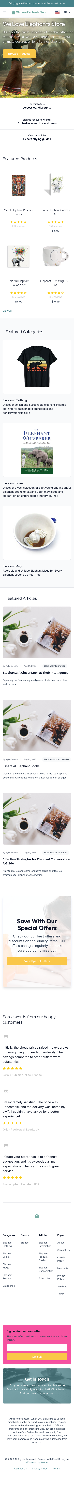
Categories (9, 1285)
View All (7, 310)
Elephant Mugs (13, 566)
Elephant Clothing (15, 400)
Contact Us (63, 1250)
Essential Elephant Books (21, 766)
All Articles (44, 1278)
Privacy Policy (40, 1468)
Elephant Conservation (55, 852)
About (60, 1242)
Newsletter (63, 1268)
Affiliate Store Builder (36, 1462)
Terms (60, 1293)
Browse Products (19, 53)
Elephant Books (13, 483)
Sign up (37, 1356)
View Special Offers (37, 961)
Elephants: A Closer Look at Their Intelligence (35, 672)
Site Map (62, 1286)
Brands (24, 1242)
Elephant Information (54, 666)
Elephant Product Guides (56, 759)
